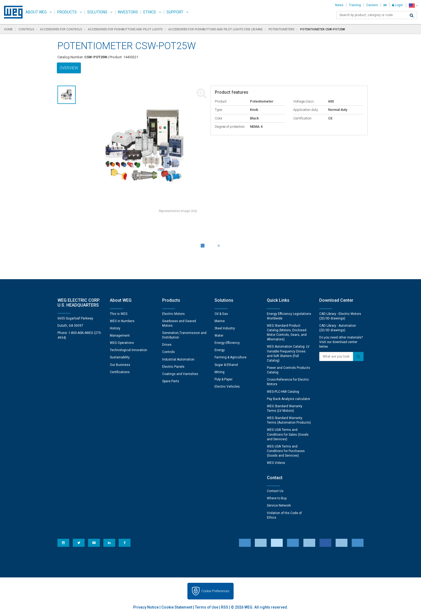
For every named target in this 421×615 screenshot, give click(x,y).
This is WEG (119, 314)
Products (67, 12)
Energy (220, 350)
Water (219, 335)
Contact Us (275, 491)
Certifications (120, 372)
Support (174, 12)
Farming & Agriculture (230, 357)
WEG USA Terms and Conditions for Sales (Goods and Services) (288, 434)
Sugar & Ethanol (226, 365)
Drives (167, 345)
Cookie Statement (176, 607)
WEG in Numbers (122, 321)
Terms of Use (206, 607)
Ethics (149, 12)
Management (120, 335)
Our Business (120, 365)
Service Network (279, 505)
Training (355, 5)
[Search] (411, 15)
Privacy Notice (146, 607)
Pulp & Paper (224, 379)
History (115, 328)
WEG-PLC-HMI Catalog (283, 392)
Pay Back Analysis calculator (288, 399)
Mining (219, 372)
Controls (168, 352)
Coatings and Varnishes (180, 374)
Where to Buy (277, 498)
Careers (372, 5)
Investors (128, 12)
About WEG (36, 12)
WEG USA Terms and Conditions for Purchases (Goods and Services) (286, 451)
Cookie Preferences (215, 591)
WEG (11, 12)
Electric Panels (173, 367)
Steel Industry (225, 328)
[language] (413, 5)
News (339, 5)
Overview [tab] (69, 68)
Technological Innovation (128, 350)
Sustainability (120, 357)
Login (397, 5)
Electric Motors (173, 314)
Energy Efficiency (227, 343)
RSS (224, 607)
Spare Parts (170, 381)
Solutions (97, 12)
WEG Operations (122, 343)
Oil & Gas (221, 314)
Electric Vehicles (227, 386)
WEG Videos (276, 463)
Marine (220, 321)
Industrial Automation (178, 359)
